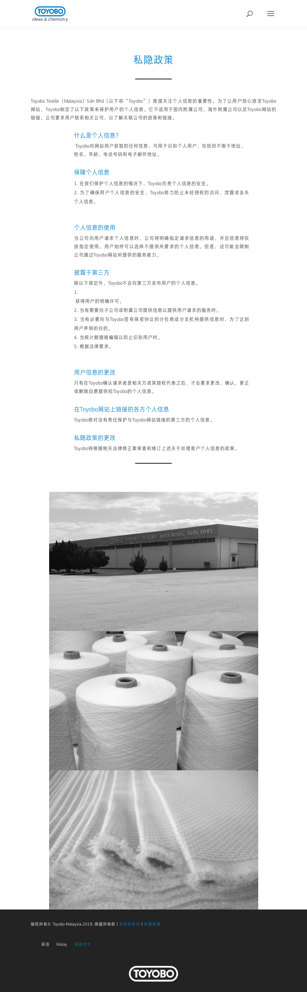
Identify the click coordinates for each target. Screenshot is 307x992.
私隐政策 (152, 924)
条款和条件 (129, 924)
